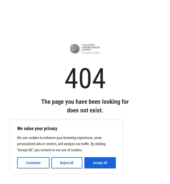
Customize (33, 163)
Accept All (100, 163)
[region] (66, 147)
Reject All (66, 163)
